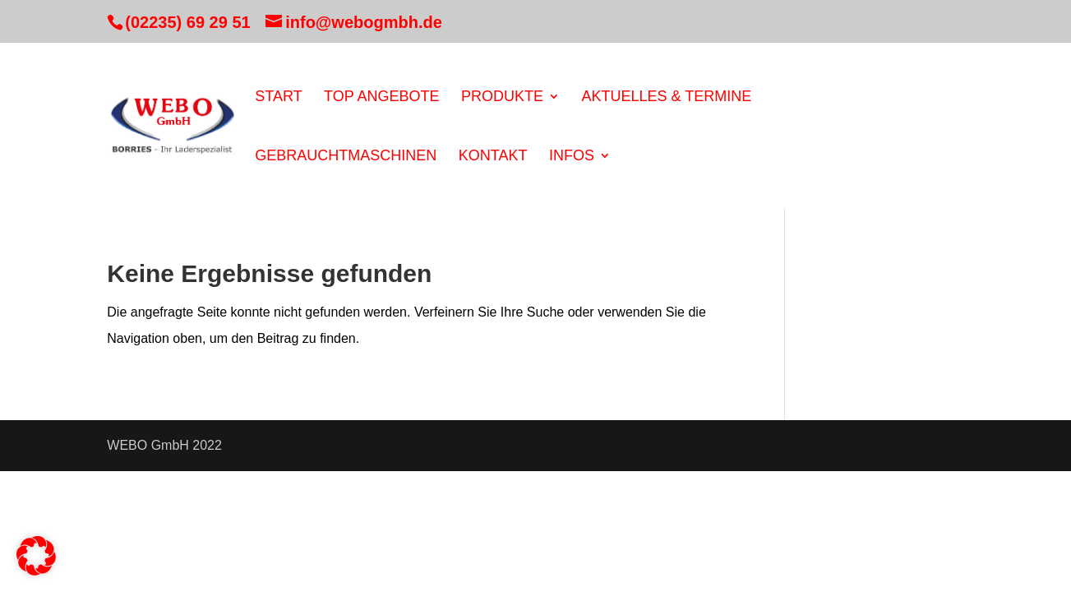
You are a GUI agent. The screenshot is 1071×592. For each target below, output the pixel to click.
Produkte (502, 97)
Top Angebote (381, 97)
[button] (36, 556)
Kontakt (493, 157)
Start (278, 97)
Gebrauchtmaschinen (345, 157)
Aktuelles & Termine (666, 97)
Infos (571, 157)
